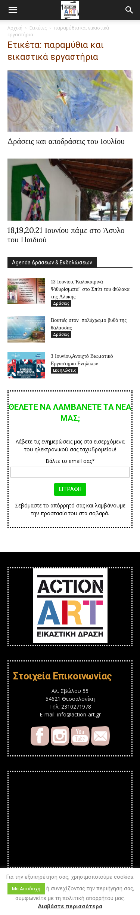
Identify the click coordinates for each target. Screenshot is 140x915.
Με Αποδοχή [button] (26, 888)
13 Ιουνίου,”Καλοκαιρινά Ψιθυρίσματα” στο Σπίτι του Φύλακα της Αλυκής (90, 289)
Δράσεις (61, 303)
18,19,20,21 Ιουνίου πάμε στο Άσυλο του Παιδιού (66, 235)
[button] (13, 10)
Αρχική (14, 28)
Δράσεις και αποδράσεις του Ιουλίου (66, 141)
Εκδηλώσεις (64, 370)
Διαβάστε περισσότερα (70, 906)
